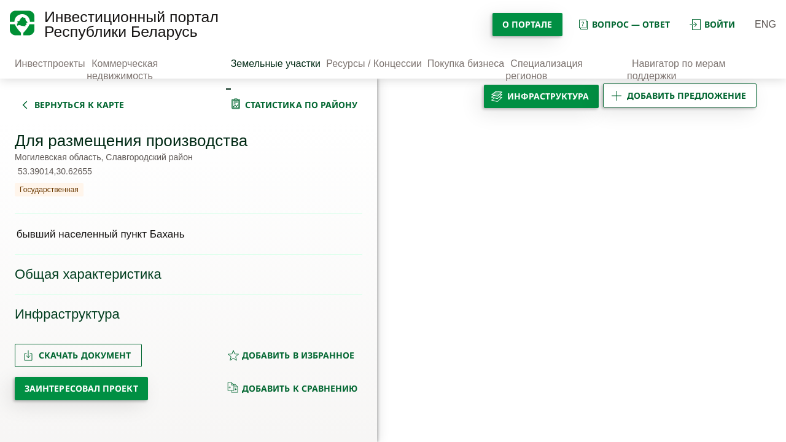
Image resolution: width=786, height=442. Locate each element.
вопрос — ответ (623, 24)
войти (712, 24)
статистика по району (301, 104)
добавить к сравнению (292, 388)
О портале (527, 24)
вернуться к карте (79, 104)
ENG (765, 24)
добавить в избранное (291, 355)
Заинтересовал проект (81, 388)
